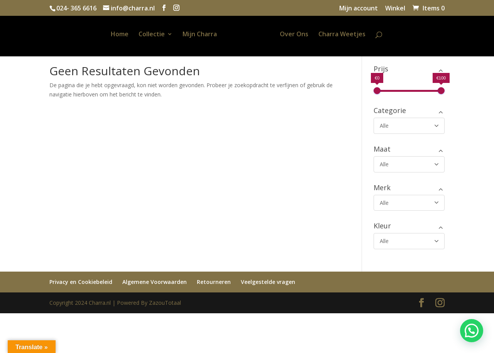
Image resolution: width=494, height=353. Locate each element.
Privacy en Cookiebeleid (80, 281)
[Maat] (409, 164)
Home (110, 34)
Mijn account (358, 8)
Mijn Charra (190, 34)
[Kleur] (409, 241)
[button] (471, 330)
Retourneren (214, 281)
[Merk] (409, 203)
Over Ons (303, 34)
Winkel (395, 8)
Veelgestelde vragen (268, 281)
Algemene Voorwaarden (154, 281)
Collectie (142, 34)
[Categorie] (409, 126)
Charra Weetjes (351, 34)
